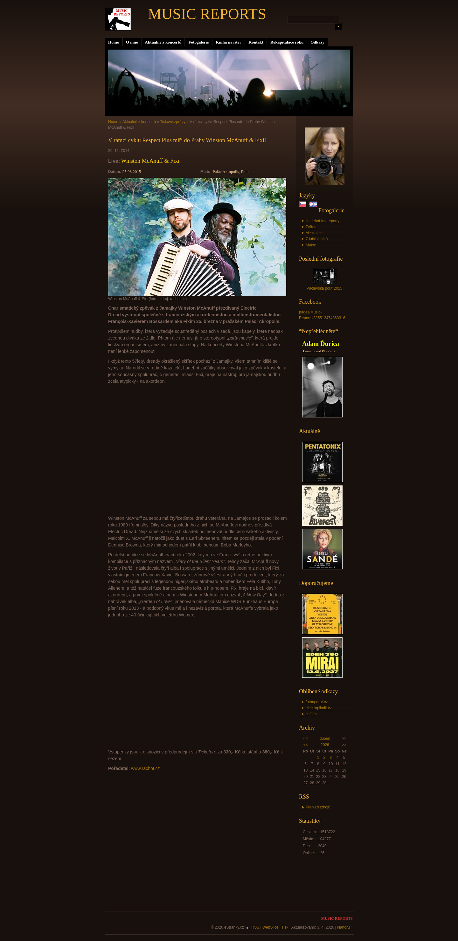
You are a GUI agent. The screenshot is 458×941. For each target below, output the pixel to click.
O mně (132, 42)
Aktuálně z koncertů (163, 42)
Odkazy (317, 42)
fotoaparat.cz (317, 702)
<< (305, 738)
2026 (325, 745)
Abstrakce (314, 233)
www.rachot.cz (145, 768)
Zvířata (311, 227)
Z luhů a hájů (317, 239)
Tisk (284, 927)
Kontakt (255, 42)
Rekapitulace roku (286, 42)
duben (325, 738)
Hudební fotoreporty (322, 221)
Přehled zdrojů (318, 807)
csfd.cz (311, 714)
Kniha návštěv (228, 42)
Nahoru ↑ (345, 927)
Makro (311, 245)
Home (113, 42)
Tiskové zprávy (172, 122)
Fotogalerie (198, 42)
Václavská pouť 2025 (325, 288)
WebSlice (270, 927)
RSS (256, 927)
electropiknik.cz (319, 708)
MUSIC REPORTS (207, 13)
